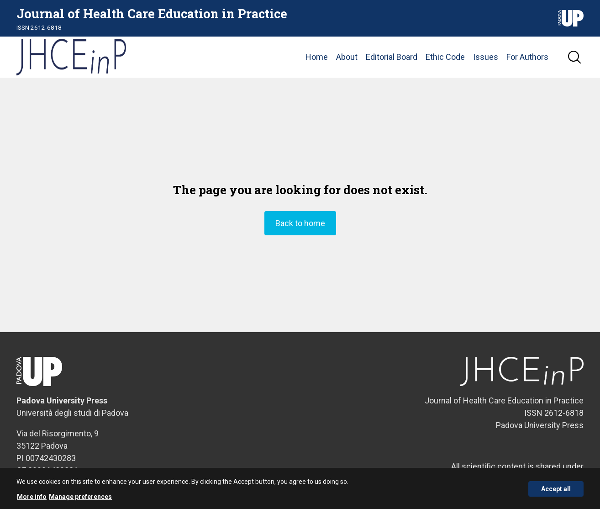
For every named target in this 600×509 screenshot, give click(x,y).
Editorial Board (391, 57)
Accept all (556, 491)
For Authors (527, 57)
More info (32, 499)
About (347, 57)
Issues (485, 57)
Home (316, 57)
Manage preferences (80, 499)
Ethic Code (445, 57)
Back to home (300, 223)
